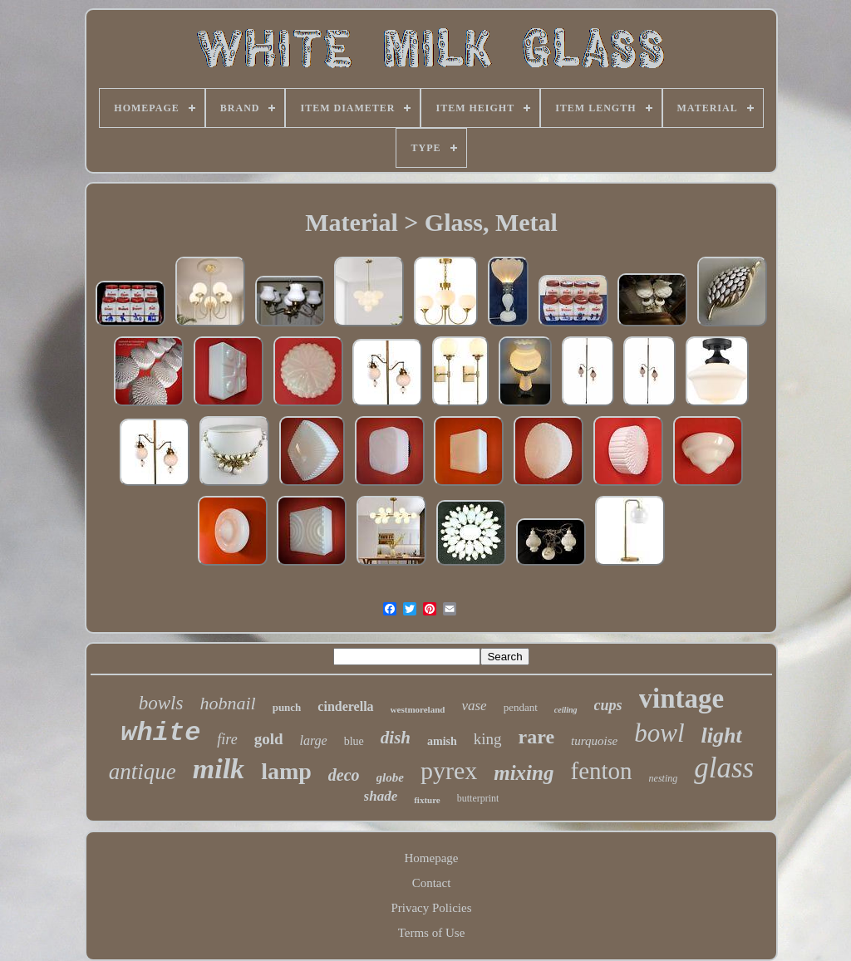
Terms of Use (431, 932)
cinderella (345, 706)
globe (390, 777)
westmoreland (418, 709)
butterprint (478, 798)
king (488, 739)
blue (354, 741)
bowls (161, 703)
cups (608, 705)
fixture (427, 800)
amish (442, 741)
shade (381, 796)
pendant (521, 707)
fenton (601, 771)
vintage (682, 698)
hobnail (227, 703)
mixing (523, 773)
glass (724, 768)
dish (396, 738)
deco (344, 775)
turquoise (594, 741)
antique (142, 771)
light (721, 735)
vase (473, 705)
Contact (431, 883)
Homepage (432, 858)
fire (227, 739)
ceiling (566, 709)
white (160, 733)
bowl (659, 733)
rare (537, 737)
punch (287, 707)
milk (218, 768)
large (313, 740)
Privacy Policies (431, 907)
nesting (663, 778)
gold (268, 739)
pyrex (449, 770)
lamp (286, 771)
